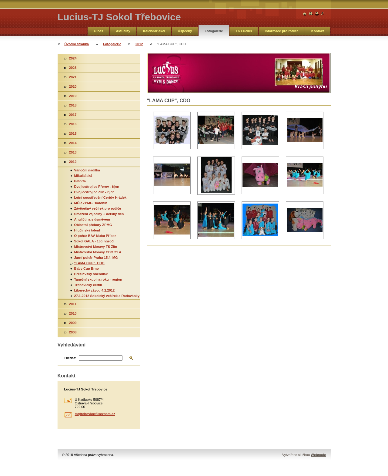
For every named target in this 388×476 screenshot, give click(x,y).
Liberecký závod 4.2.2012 (94, 290)
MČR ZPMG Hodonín (90, 203)
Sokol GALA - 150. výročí (94, 241)
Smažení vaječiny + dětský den (99, 214)
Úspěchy (185, 31)
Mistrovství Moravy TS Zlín (95, 246)
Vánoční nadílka (87, 170)
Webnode (318, 455)
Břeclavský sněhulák (91, 274)
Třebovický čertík (88, 285)
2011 (73, 304)
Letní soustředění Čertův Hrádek (100, 197)
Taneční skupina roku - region (98, 279)
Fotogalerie (214, 31)
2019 (73, 96)
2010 (73, 313)
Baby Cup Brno (86, 268)
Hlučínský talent (87, 230)
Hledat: (70, 358)
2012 (139, 44)
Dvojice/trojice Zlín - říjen (94, 192)
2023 (73, 67)
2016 (73, 124)
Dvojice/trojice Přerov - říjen (96, 186)
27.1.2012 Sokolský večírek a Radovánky (107, 296)
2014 (73, 143)
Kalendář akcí (154, 31)
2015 (73, 133)
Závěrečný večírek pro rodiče (97, 208)
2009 (73, 323)
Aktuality (123, 31)
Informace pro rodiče (282, 31)
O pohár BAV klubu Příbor (95, 236)
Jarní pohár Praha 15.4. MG (96, 257)
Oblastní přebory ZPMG (93, 225)
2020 (73, 86)
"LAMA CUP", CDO (89, 263)
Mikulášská (83, 175)
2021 (73, 77)
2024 (73, 58)
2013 (73, 152)
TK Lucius (244, 31)
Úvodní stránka (76, 44)
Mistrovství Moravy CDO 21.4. (98, 252)
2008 (73, 332)
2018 (73, 105)
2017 (73, 114)
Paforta (80, 181)
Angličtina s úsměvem (92, 219)
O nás (98, 31)
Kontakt (317, 31)
